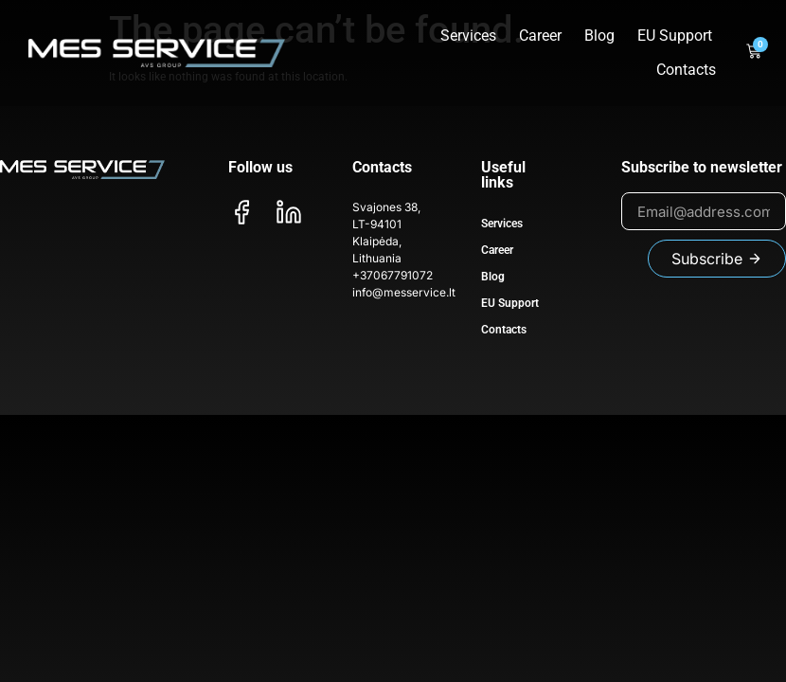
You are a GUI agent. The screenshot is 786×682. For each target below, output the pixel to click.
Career (540, 36)
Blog (599, 36)
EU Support (674, 36)
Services (468, 36)
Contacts (686, 70)
